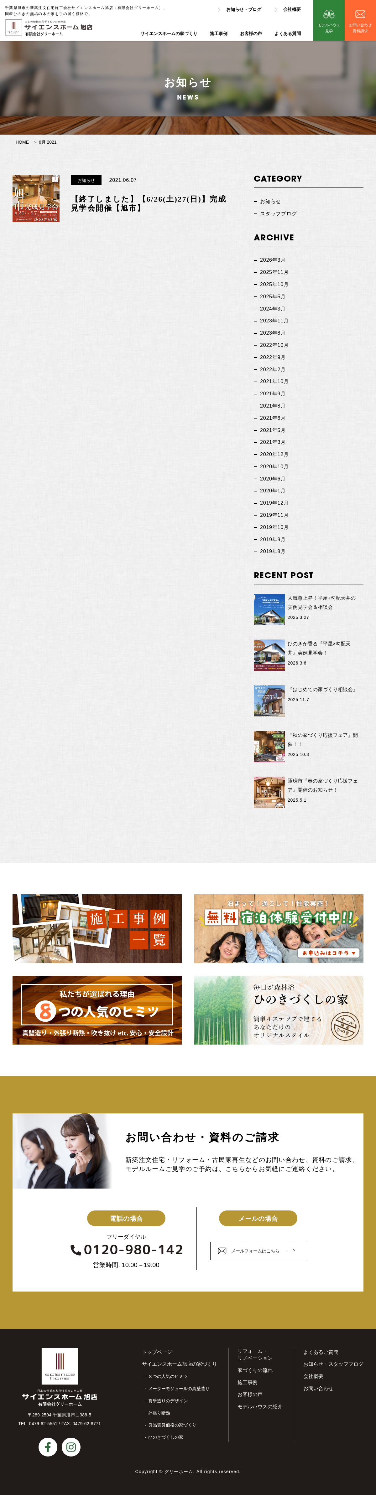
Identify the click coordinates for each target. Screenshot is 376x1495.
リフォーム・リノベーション (255, 1355)
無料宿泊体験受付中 (278, 928)
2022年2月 (273, 369)
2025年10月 (274, 284)
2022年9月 (273, 357)
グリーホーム (178, 1471)
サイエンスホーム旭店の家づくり (179, 1364)
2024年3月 (273, 308)
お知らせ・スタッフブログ (333, 1364)
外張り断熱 (159, 1412)
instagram (71, 1447)
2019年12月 (274, 503)
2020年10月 (274, 466)
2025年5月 (273, 296)
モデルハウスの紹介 (260, 1406)
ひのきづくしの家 (165, 1437)
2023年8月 (273, 333)
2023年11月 (274, 320)
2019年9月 (273, 539)
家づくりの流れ (255, 1370)
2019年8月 (273, 551)
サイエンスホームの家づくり (168, 33)
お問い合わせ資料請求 (360, 28)
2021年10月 (274, 381)
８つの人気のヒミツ (168, 1376)
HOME (22, 142)
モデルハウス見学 (329, 28)
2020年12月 (274, 454)
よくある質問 (287, 33)
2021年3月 (273, 442)
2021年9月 (273, 393)
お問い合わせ (318, 1388)
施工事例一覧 (97, 928)
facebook (48, 1447)
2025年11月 (274, 272)
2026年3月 (273, 260)
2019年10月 (274, 527)
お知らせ (86, 180)
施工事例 (218, 33)
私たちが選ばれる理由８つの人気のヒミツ (97, 1010)
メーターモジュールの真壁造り (179, 1388)
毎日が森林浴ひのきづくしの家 (278, 1010)
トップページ (157, 1352)
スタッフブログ (278, 213)
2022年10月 (274, 345)
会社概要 (292, 9)
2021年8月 (273, 405)
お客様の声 (251, 33)
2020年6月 (273, 478)
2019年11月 (274, 515)
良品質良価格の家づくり (172, 1424)
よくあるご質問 (320, 1352)
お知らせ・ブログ (243, 9)
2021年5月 (273, 430)
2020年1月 (273, 490)
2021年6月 (273, 418)
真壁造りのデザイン (168, 1400)
